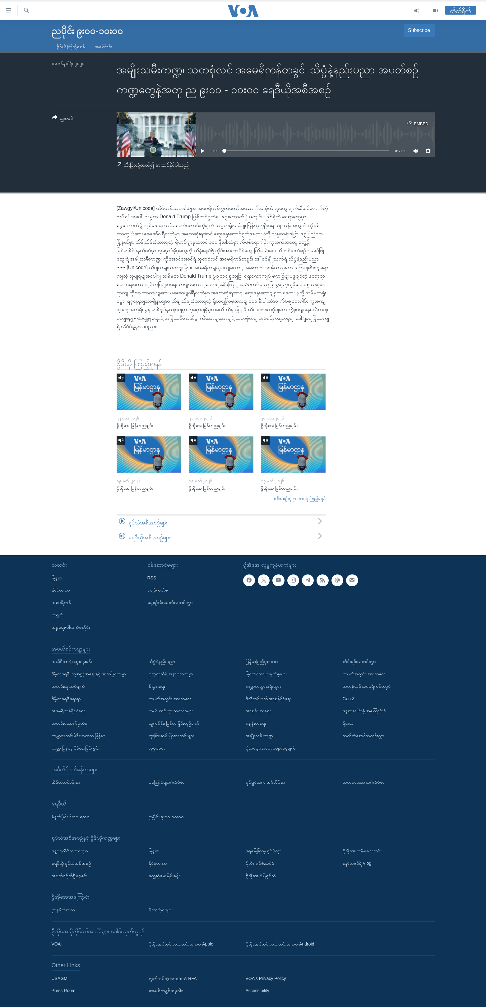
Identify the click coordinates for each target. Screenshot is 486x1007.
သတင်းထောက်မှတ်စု (69, 723)
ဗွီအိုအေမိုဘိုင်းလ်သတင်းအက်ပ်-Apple (181, 943)
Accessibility (257, 990)
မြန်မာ (57, 577)
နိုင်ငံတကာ (61, 589)
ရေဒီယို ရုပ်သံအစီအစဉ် (71, 862)
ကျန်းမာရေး (256, 723)
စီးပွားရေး (157, 685)
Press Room (64, 990)
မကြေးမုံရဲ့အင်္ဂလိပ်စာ (167, 782)
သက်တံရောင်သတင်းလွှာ (363, 735)
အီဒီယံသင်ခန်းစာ (66, 782)
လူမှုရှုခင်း (157, 747)
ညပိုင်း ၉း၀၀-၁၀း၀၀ (166, 816)
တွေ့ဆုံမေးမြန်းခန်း (164, 875)
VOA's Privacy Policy (266, 978)
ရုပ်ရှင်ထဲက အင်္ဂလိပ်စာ (265, 782)
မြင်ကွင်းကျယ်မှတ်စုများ (266, 673)
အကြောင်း (103, 46)
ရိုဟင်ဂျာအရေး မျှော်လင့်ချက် (271, 747)
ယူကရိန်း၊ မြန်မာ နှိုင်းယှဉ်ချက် (174, 723)
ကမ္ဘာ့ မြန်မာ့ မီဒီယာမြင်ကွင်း (76, 747)
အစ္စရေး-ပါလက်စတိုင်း (71, 626)
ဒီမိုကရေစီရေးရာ (66, 698)
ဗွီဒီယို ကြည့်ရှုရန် (71, 46)
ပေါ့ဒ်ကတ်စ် (157, 589)
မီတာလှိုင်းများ (161, 909)
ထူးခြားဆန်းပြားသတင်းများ (171, 735)
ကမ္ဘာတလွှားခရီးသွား (263, 685)
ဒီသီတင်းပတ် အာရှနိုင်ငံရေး (269, 698)
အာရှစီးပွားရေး (258, 710)
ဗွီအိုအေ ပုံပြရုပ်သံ (261, 875)
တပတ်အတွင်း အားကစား (170, 698)
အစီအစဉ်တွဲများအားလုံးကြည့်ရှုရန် (299, 498)
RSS (151, 577)
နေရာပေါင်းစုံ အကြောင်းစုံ (364, 710)
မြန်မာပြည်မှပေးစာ (262, 661)
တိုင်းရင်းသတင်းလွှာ (359, 661)
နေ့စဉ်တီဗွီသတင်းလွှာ (70, 850)
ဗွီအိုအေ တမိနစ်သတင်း (362, 850)
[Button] (62, 119)
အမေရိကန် (61, 602)
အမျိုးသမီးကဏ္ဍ (259, 735)
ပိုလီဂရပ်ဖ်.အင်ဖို (260, 862)
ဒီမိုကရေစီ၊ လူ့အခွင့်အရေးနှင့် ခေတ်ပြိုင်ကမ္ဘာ (89, 673)
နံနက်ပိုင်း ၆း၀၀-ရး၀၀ (71, 816)
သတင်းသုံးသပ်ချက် (68, 685)
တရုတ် (57, 614)
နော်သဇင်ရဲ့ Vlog (357, 862)
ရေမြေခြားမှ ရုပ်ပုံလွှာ (264, 850)
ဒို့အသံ (348, 723)
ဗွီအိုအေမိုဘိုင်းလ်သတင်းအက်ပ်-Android (280, 943)
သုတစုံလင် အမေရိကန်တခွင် (367, 685)
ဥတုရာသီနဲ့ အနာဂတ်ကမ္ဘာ (171, 673)
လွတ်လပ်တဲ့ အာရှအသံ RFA (173, 978)
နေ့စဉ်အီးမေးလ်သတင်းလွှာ (170, 602)
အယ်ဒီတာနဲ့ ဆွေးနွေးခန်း (72, 661)
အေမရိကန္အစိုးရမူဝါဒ (166, 990)
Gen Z (349, 698)
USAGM (59, 978)
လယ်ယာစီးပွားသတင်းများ (171, 710)
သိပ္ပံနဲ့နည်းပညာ (162, 661)
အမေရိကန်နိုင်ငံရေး (68, 710)
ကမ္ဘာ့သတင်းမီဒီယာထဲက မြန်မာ (79, 735)
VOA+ (57, 943)
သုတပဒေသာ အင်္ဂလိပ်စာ (364, 782)
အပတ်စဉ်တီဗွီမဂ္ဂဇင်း (69, 875)
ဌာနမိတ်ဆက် (63, 909)
